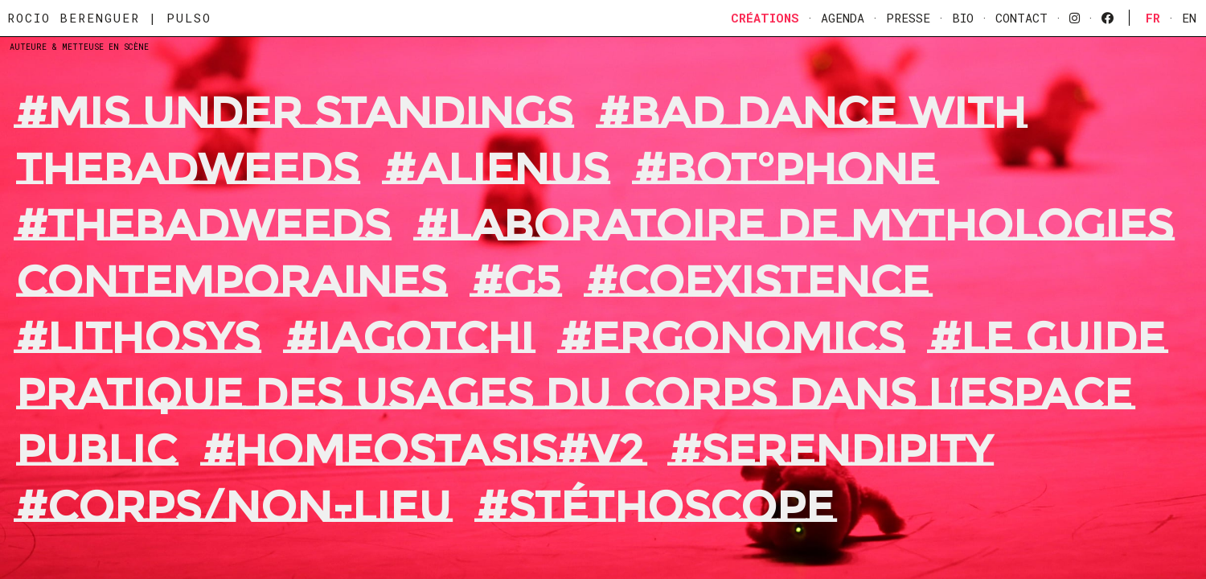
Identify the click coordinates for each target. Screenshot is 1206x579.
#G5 (516, 281)
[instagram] (1074, 18)
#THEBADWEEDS (203, 225)
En (1189, 18)
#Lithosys (138, 337)
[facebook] (1107, 18)
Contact (1021, 18)
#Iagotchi (409, 337)
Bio (963, 18)
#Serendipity (831, 450)
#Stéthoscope (655, 506)
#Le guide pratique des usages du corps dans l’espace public (590, 394)
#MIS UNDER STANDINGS (294, 112)
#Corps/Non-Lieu (233, 506)
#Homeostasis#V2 (423, 450)
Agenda (842, 18)
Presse (908, 18)
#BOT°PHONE (785, 169)
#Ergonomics (732, 337)
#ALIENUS (496, 169)
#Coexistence (757, 281)
